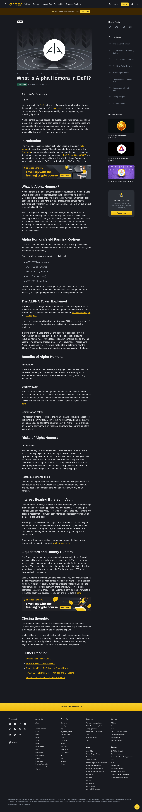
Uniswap (58, 108)
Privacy (37, 743)
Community (39, 752)
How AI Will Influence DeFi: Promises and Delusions (50, 673)
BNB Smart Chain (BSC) (74, 155)
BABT (62, 758)
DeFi (42, 105)
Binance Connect (91, 737)
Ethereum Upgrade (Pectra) (95, 771)
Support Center (116, 754)
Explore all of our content (71, 707)
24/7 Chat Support (117, 751)
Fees (112, 760)
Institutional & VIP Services (94, 732)
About (37, 723)
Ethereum (26, 152)
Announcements (40, 729)
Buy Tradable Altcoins (93, 789)
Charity (63, 764)
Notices (37, 758)
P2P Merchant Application (94, 723)
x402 (87, 740)
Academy (64, 740)
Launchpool (31, 316)
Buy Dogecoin (90, 783)
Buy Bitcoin (89, 774)
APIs (112, 763)
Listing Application (91, 729)
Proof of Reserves (117, 740)
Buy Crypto (64, 726)
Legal (37, 737)
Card (62, 737)
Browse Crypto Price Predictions (96, 763)
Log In (116, 4)
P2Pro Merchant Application (95, 726)
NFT (62, 755)
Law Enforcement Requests (120, 774)
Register (125, 4)
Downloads (39, 761)
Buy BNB (89, 777)
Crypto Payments (66, 732)
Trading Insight (116, 737)
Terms (37, 740)
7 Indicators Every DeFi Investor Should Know (47, 668)
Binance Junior (65, 735)
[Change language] (132, 4)
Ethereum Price (91, 760)
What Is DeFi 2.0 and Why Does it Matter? (45, 677)
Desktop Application (41, 764)
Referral (113, 726)
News (37, 732)
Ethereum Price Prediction (94, 768)
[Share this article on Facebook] (116, 27)
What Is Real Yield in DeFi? (38, 659)
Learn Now (85, 11)
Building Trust (39, 746)
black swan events (60, 543)
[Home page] (15, 4)
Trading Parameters (117, 768)
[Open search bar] (109, 4)
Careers (38, 726)
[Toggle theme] (137, 4)
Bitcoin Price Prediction (93, 765)
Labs (87, 735)
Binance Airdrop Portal (118, 771)
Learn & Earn (90, 751)
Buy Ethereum (90, 786)
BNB (112, 729)
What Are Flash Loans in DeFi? (40, 663)
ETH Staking (65, 752)
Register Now (121, 213)
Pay (62, 729)
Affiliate (113, 723)
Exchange (64, 723)
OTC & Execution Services (119, 732)
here (24, 404)
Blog (36, 749)
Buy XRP (89, 780)
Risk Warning (39, 755)
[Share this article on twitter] (109, 27)
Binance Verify (115, 765)
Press (37, 735)
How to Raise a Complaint (119, 777)
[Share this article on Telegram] (123, 27)
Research (64, 761)
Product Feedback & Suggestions (122, 757)
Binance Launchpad (81, 312)
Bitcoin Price (90, 757)
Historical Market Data (118, 735)
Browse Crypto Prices (93, 754)
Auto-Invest (64, 749)
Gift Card (63, 743)
